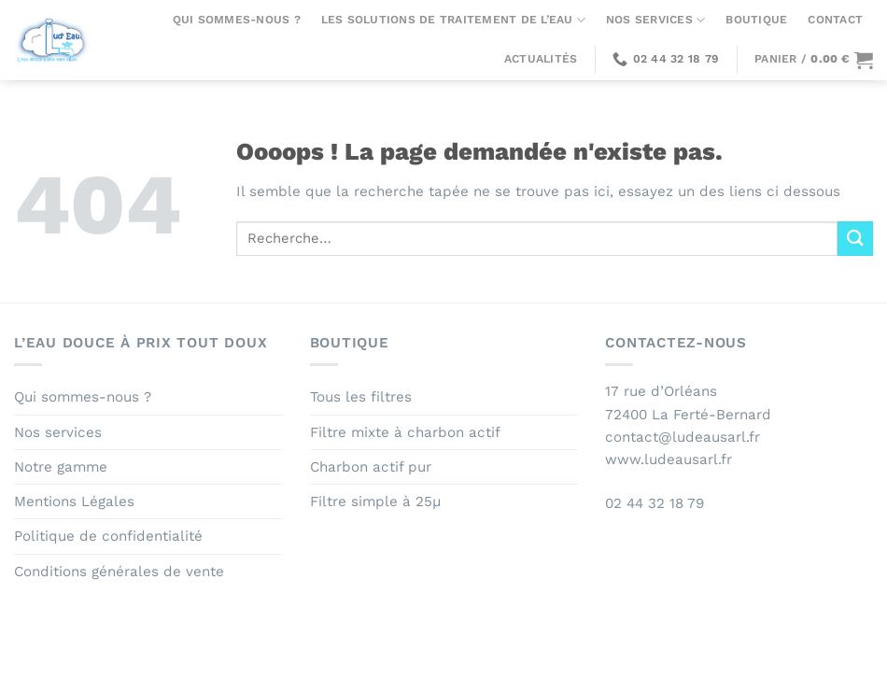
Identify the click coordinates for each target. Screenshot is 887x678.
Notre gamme (60, 467)
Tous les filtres (361, 396)
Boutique (756, 19)
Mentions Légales (74, 501)
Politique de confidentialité (108, 536)
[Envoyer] (855, 238)
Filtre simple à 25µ (375, 501)
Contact (835, 19)
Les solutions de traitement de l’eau (453, 20)
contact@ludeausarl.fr (682, 437)
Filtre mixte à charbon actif (405, 432)
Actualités (540, 58)
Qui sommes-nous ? (237, 19)
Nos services (655, 20)
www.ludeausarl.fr (668, 459)
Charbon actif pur (370, 467)
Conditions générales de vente (119, 571)
